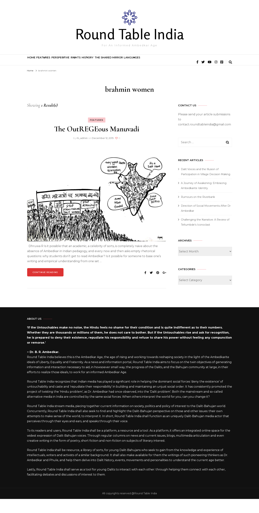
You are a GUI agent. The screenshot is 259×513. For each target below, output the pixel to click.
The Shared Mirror (177, 61)
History (143, 61)
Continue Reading (45, 286)
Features (58, 61)
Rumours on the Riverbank (198, 211)
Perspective (89, 61)
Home (36, 61)
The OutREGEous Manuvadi (96, 143)
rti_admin (82, 152)
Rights (117, 61)
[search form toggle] (230, 76)
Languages (210, 61)
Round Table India (129, 34)
